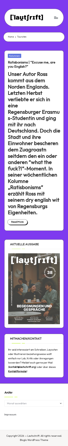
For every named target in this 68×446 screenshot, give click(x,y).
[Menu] (56, 18)
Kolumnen (14, 55)
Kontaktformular (17, 371)
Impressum (10, 414)
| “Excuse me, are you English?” (31, 64)
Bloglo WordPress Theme (34, 440)
